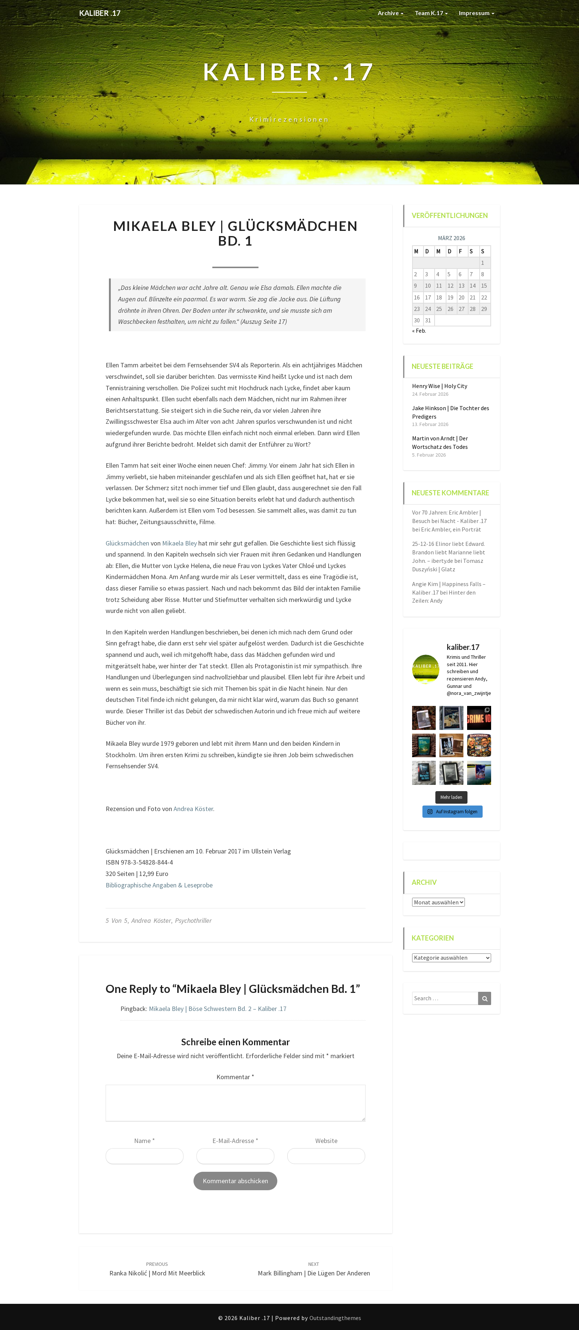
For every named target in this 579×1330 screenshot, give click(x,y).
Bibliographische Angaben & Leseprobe (159, 885)
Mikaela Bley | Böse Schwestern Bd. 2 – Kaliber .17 (218, 1008)
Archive (391, 12)
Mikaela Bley (179, 543)
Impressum (476, 12)
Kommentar (235, 1077)
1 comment (275, 258)
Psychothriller (193, 920)
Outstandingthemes (335, 1318)
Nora (195, 258)
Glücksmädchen (127, 543)
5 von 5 (116, 920)
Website (326, 1140)
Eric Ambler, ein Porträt (451, 529)
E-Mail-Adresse (235, 1140)
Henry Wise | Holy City (439, 385)
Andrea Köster (193, 808)
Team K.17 (431, 12)
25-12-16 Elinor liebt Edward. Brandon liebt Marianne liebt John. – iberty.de (448, 552)
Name (144, 1140)
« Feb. (419, 330)
